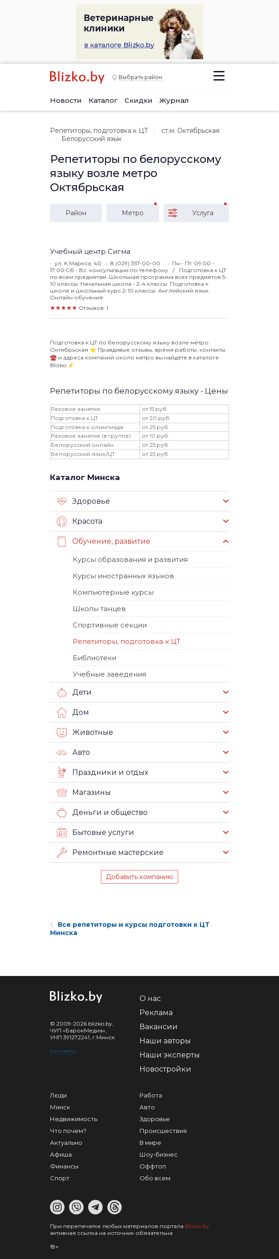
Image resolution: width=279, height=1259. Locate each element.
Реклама (156, 1012)
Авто (73, 753)
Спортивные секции (110, 625)
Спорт (60, 1178)
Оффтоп (153, 1166)
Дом (73, 713)
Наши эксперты (170, 1055)
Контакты (63, 1050)
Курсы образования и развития (130, 559)
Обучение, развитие (103, 541)
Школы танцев (99, 608)
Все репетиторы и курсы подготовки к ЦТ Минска (129, 928)
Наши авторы (165, 1041)
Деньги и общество (102, 813)
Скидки (139, 100)
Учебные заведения (109, 674)
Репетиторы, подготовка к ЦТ (99, 130)
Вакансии (159, 1026)
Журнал (174, 100)
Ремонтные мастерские (110, 853)
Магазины (84, 793)
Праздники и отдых (102, 773)
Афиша (61, 1154)
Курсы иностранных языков (123, 575)
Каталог (103, 100)
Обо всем (155, 1178)
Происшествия (163, 1130)
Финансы (64, 1166)
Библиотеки (94, 657)
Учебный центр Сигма (90, 251)
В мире (150, 1142)
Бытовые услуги (95, 833)
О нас (150, 998)
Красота (79, 521)
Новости (66, 100)
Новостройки (165, 1069)
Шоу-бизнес (159, 1154)
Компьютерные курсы (113, 592)
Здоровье (83, 501)
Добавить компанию (139, 877)
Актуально (66, 1142)
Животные (85, 733)
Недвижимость (73, 1118)
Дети (74, 693)
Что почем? (68, 1130)
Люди (58, 1095)
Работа (151, 1095)
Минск (60, 1107)
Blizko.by (197, 1226)
